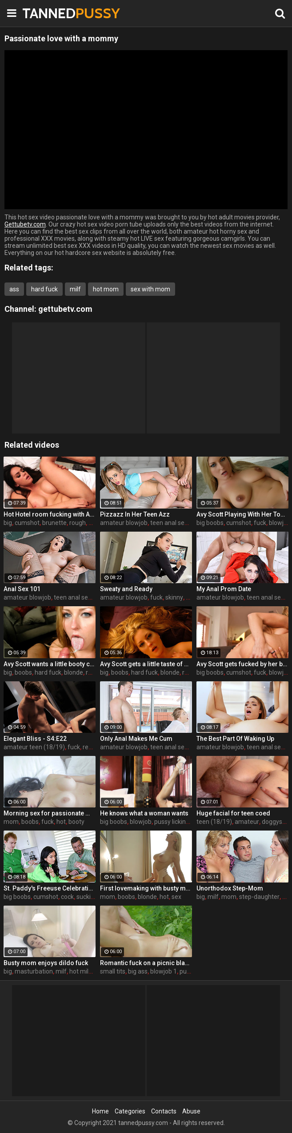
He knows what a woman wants (144, 813)
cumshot (27, 522)
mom (11, 821)
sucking (87, 896)
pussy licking (171, 821)
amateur (247, 821)
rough (77, 522)
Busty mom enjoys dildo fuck (46, 962)
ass (14, 289)
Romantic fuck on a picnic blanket (146, 962)
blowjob (280, 522)
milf (75, 289)
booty (76, 821)
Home (100, 1111)
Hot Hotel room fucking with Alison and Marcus (50, 514)
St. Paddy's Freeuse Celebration (50, 888)
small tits (112, 971)
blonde (73, 672)
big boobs (210, 522)
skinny (174, 597)
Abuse (191, 1111)
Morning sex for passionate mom (50, 813)
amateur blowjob (124, 522)
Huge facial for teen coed (233, 813)
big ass (138, 971)
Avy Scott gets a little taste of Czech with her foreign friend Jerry (146, 664)
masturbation (34, 971)
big (8, 522)
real (88, 747)
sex (176, 896)
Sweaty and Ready (126, 588)
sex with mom (150, 289)
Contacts (163, 1111)
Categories (130, 1111)
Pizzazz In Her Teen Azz (135, 514)
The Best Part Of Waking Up (235, 738)
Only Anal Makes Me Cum (136, 738)
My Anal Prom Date (223, 588)
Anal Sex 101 (22, 588)
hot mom (106, 289)
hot (61, 821)
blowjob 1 (163, 971)
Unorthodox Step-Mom (229, 888)
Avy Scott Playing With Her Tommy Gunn (242, 514)
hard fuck (44, 289)
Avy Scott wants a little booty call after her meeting (50, 664)
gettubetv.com (65, 309)
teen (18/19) (214, 821)
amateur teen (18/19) (34, 747)
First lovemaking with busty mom (146, 888)
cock (67, 896)
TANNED (44, 13)
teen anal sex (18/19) (180, 522)
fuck (260, 522)
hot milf (80, 971)
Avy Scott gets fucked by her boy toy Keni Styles (242, 664)
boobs (23, 672)
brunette (54, 522)
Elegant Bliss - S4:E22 (35, 738)
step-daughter (259, 896)
